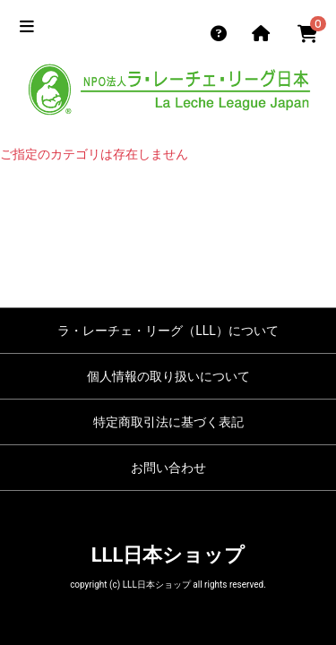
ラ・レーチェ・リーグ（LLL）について (168, 330)
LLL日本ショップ (168, 555)
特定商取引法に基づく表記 (168, 422)
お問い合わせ (168, 467)
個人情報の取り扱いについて (168, 376)
